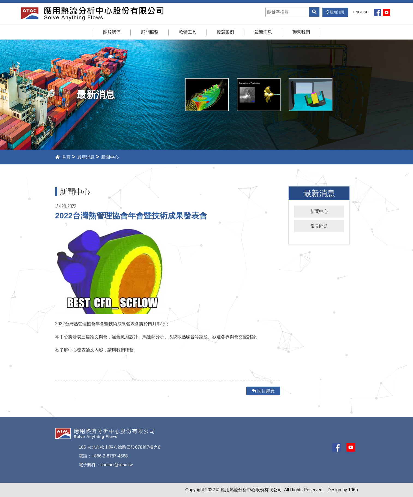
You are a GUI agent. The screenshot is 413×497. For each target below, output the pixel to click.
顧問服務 (149, 32)
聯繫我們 (301, 32)
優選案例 (225, 32)
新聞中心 (319, 211)
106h (353, 489)
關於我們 (112, 32)
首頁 (63, 157)
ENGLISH (361, 12)
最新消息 (263, 32)
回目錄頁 (263, 390)
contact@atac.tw (116, 464)
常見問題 (319, 226)
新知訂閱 (335, 12)
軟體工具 (187, 32)
